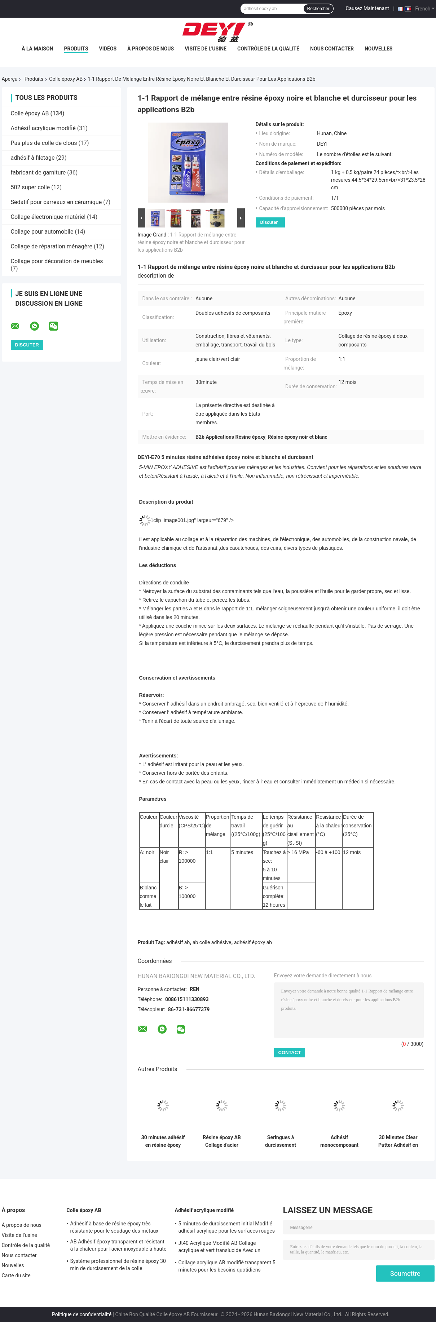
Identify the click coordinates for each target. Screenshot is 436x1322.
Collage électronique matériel (48, 216)
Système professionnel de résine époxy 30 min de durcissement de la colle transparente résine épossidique (118, 1265)
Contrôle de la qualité (268, 49)
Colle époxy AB (66, 79)
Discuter (269, 222)
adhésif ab (178, 942)
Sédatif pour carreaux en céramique (56, 202)
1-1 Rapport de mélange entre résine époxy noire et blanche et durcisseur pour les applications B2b (191, 242)
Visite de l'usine (205, 49)
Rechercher (318, 8)
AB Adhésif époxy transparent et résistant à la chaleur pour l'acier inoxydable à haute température (118, 1246)
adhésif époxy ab (253, 942)
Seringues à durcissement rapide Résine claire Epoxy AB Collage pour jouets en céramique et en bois (280, 1141)
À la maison (37, 49)
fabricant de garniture (38, 172)
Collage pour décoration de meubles (57, 261)
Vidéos (108, 49)
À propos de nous (150, 49)
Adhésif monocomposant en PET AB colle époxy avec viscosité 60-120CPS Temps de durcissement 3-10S (339, 1141)
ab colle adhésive (212, 942)
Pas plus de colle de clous (44, 143)
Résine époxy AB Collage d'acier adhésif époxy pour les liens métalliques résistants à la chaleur (221, 1141)
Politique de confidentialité (81, 1314)
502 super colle (30, 187)
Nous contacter (332, 49)
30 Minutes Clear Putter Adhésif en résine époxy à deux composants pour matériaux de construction (398, 1141)
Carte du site (16, 1275)
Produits (76, 49)
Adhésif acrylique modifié (43, 128)
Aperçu (10, 79)
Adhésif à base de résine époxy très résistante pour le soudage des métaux (114, 1227)
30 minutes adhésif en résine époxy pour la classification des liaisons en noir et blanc (163, 1141)
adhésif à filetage (33, 157)
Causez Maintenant (367, 8)
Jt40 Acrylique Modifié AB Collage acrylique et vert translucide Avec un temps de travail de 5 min (220, 1247)
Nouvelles (378, 49)
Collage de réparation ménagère (52, 246)
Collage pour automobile (42, 231)
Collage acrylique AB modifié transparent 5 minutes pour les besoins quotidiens (227, 1266)
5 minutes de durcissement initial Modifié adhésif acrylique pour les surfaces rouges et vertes (227, 1228)
